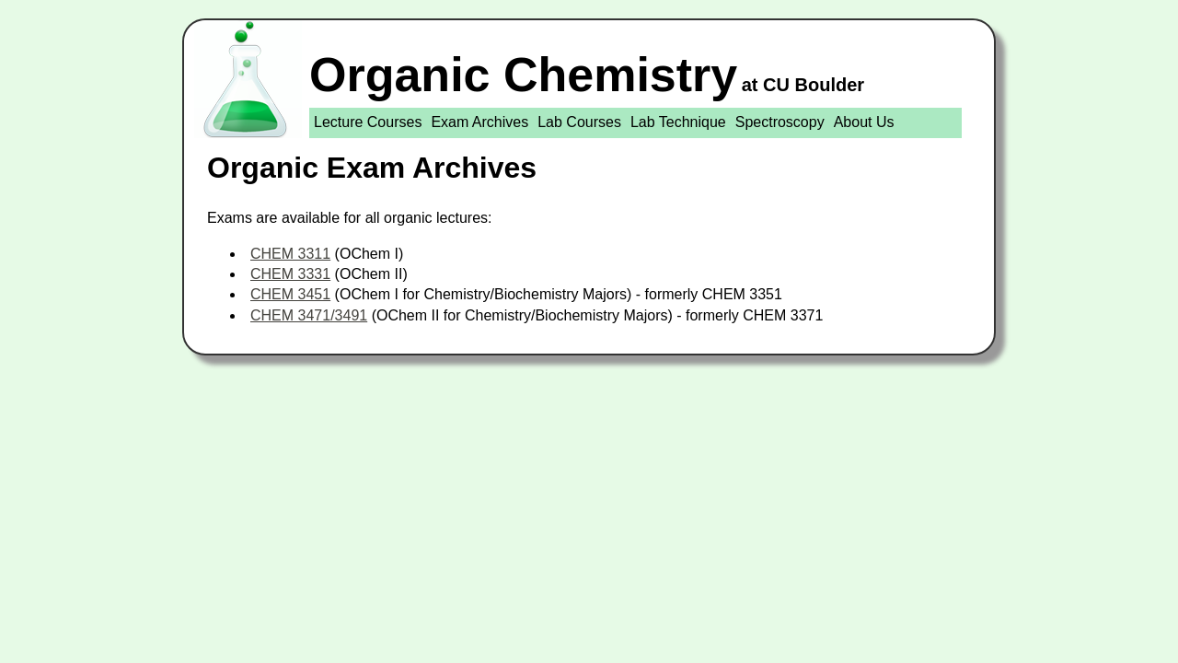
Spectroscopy (780, 122)
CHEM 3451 (290, 294)
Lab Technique (678, 122)
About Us (864, 122)
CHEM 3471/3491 (308, 315)
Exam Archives (479, 122)
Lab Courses (579, 122)
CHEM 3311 (290, 254)
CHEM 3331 (290, 274)
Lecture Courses (368, 122)
